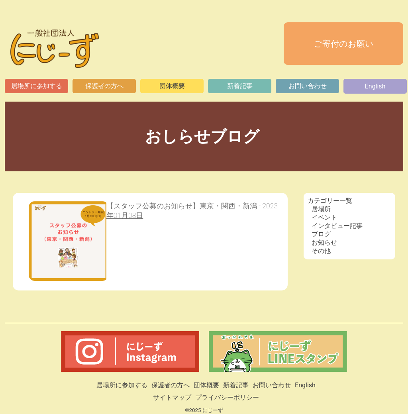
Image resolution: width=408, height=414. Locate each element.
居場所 (321, 209)
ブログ (321, 234)
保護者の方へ (104, 86)
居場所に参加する (36, 86)
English (375, 86)
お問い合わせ (307, 86)
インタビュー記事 (337, 226)
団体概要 (172, 86)
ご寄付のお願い (344, 44)
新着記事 (240, 86)
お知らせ (324, 242)
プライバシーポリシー (227, 397)
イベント (324, 217)
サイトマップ (172, 397)
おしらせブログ (204, 136)
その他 (321, 251)
